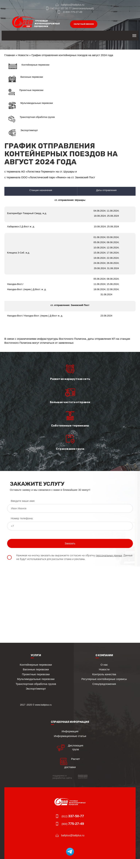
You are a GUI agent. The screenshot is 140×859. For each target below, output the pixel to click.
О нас (104, 664)
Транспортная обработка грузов (32, 119)
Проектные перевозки (26, 92)
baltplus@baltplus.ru (72, 4)
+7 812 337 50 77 (61, 8)
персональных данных (109, 555)
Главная (9, 55)
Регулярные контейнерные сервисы (104, 679)
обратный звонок (84, 24)
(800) (72, 824)
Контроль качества (104, 674)
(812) (72, 816)
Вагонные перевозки (26, 79)
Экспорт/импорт (23, 132)
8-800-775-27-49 (72, 12)
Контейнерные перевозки (29, 66)
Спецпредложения (104, 683)
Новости (23, 55)
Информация (70, 731)
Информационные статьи (70, 736)
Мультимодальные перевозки (31, 105)
